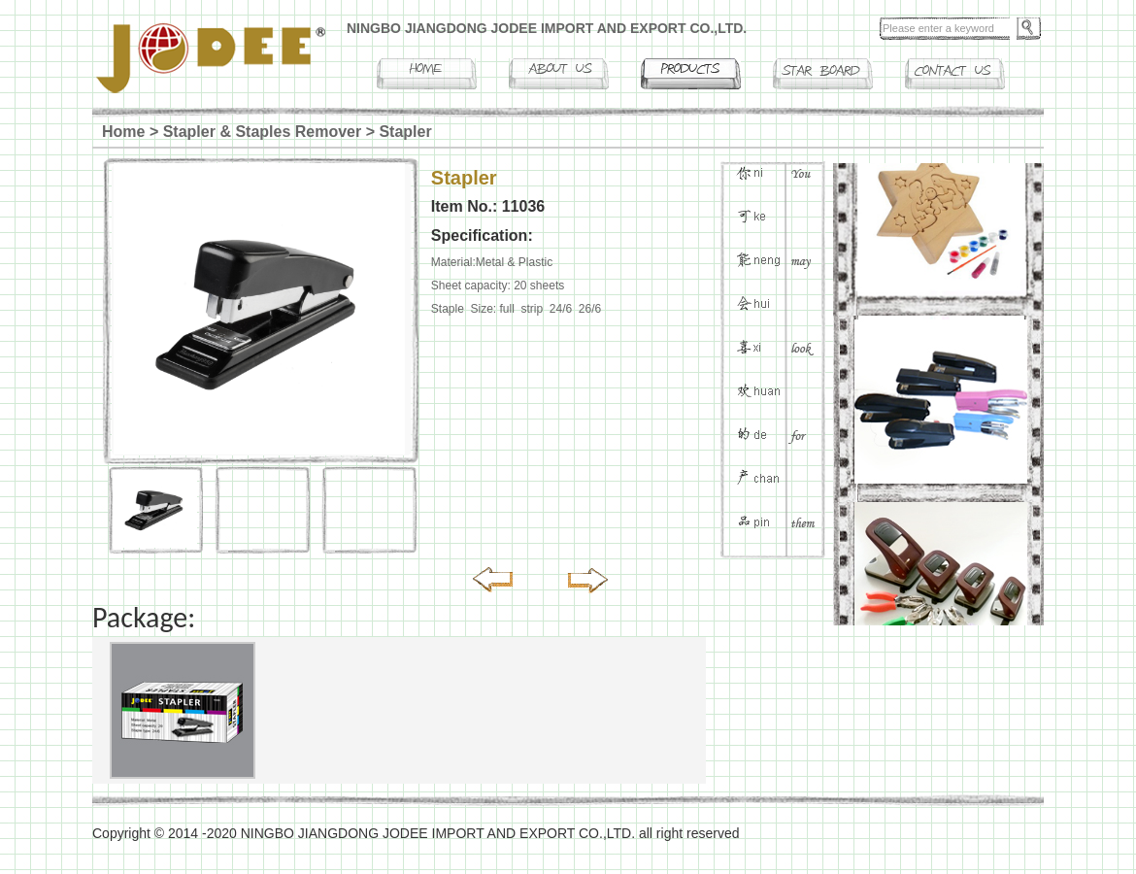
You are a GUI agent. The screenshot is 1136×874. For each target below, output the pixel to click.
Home (123, 131)
